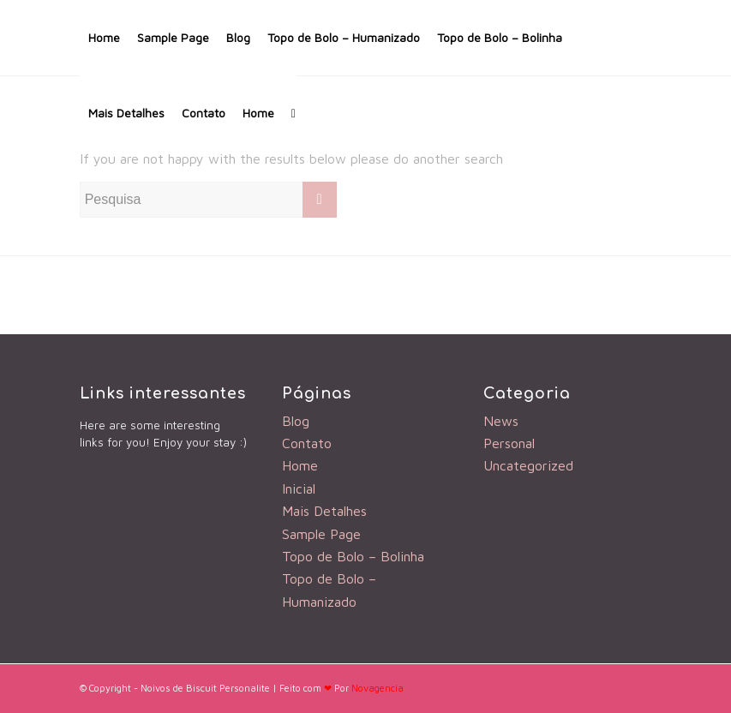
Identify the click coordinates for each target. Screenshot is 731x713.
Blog (238, 37)
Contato (203, 112)
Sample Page (173, 37)
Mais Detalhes (126, 112)
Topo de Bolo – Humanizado (343, 37)
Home (104, 37)
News (500, 420)
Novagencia (377, 687)
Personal (509, 443)
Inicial (298, 488)
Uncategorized (528, 465)
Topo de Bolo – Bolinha (499, 37)
